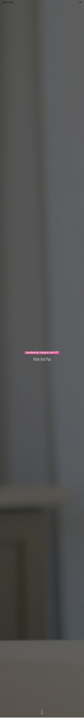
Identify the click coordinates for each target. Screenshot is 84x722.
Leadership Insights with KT (42, 353)
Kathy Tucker (8, 2)
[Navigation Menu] (80, 2)
